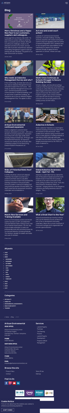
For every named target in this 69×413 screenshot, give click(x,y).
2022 (6, 281)
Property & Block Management (42, 342)
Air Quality (8, 299)
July (7, 268)
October (8, 263)
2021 (6, 283)
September (9, 265)
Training (7, 308)
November (9, 261)
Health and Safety (10, 306)
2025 (6, 252)
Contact (8, 374)
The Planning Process (41, 332)
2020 (6, 286)
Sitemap (38, 374)
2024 (6, 254)
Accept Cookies (7, 410)
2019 (6, 288)
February (8, 279)
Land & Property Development (42, 337)
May (7, 272)
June (7, 270)
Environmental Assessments (13, 303)
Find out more (5, 404)
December (9, 259)
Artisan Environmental (5, 3)
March (8, 276)
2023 (6, 257)
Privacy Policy (10, 371)
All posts (9, 248)
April (7, 274)
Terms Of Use (40, 371)
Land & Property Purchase (42, 328)
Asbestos (8, 301)
